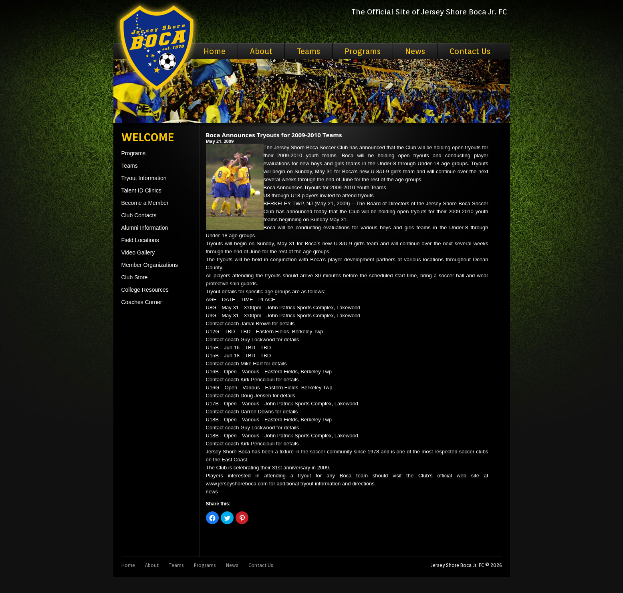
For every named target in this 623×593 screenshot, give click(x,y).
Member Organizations (149, 265)
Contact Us (470, 51)
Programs (363, 51)
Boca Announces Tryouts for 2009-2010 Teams (274, 135)
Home (215, 51)
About (261, 51)
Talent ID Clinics (141, 190)
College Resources (145, 289)
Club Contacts (139, 215)
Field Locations (140, 240)
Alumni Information (144, 227)
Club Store (134, 277)
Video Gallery (138, 252)
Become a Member (145, 203)
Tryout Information (144, 178)
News (415, 51)
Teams (308, 51)
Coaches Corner (141, 302)
